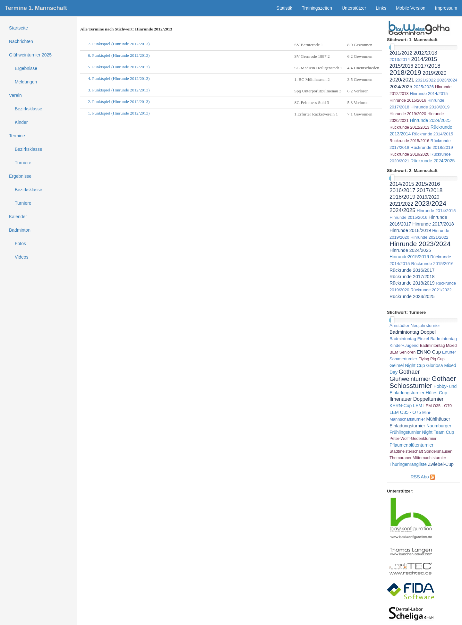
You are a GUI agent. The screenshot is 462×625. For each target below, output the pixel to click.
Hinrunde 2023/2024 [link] (419, 243)
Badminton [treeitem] (19, 230)
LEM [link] (417, 405)
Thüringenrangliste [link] (408, 464)
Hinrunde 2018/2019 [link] (429, 107)
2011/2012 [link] (400, 53)
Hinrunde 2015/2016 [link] (407, 100)
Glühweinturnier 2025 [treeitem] (30, 54)
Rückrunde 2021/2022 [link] (430, 289)
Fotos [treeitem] (20, 243)
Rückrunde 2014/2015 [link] (432, 134)
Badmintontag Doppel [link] (412, 332)
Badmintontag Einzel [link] (409, 338)
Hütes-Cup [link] (436, 392)
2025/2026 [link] (424, 86)
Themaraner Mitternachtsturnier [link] (417, 458)
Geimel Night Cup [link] (407, 365)
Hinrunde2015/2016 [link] (409, 256)
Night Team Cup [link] (438, 432)
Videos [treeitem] (22, 257)
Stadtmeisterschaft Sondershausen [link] (420, 451)
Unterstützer (354, 8)
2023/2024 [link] (447, 80)
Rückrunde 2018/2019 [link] (431, 147)
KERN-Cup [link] (400, 405)
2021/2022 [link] (425, 80)
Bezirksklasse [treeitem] (28, 108)
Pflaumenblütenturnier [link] (411, 445)
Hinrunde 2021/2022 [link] (429, 237)
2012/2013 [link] (425, 53)
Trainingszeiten (317, 8)
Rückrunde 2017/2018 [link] (411, 276)
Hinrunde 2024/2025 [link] (430, 120)
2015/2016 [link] (401, 66)
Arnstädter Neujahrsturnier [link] (414, 325)
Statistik (284, 8)
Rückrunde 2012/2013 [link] (409, 127)
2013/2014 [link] (399, 59)
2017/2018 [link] (428, 66)
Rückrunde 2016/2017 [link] (411, 270)
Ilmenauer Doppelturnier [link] (416, 399)
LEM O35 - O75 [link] (405, 412)
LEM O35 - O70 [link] (438, 406)
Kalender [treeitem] (18, 216)
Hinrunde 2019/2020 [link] (407, 114)
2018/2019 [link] (405, 72)
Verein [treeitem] (15, 95)
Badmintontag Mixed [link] (438, 345)
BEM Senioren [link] (402, 352)
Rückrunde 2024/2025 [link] (432, 160)
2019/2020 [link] (434, 73)
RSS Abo (420, 476)
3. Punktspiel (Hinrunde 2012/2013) (119, 90)
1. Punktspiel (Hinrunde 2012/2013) (119, 113)
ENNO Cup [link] (429, 352)
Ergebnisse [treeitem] (26, 68)
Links (381, 8)
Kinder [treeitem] (21, 122)
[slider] (392, 47)
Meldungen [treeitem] (26, 81)
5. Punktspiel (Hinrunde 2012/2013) (119, 66)
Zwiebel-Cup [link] (441, 464)
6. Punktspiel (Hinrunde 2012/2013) (119, 55)
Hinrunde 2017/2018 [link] (433, 224)
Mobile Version (410, 8)
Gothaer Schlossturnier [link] (422, 382)
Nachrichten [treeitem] (21, 41)
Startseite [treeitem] (18, 27)
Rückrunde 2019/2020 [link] (409, 154)
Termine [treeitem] (17, 135)
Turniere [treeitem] (23, 162)
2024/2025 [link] (400, 86)
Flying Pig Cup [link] (431, 359)
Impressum (446, 8)
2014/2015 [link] (424, 59)
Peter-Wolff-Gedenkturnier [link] (413, 438)
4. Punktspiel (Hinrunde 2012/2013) (119, 78)
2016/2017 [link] (402, 190)
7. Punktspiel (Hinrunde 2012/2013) (119, 43)
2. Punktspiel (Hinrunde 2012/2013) (119, 101)
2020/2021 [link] (401, 79)
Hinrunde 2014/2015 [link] (429, 93)
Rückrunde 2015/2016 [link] (409, 141)
